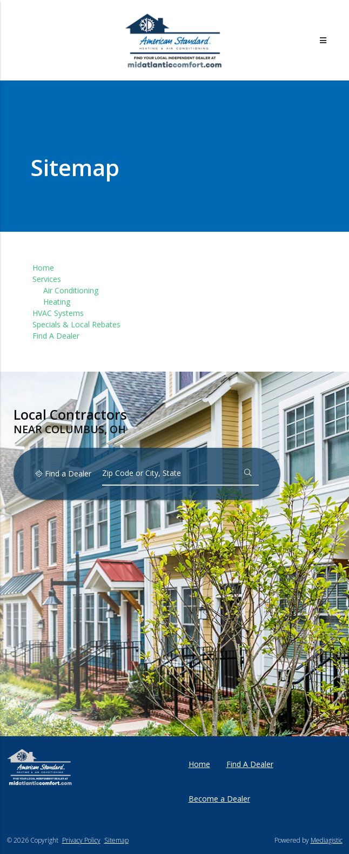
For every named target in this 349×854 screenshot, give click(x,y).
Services (46, 279)
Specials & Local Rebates (76, 324)
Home (43, 268)
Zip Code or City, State (141, 473)
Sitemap (116, 840)
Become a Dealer (219, 799)
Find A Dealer (55, 336)
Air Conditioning (70, 290)
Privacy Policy (81, 840)
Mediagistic (327, 840)
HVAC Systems (58, 313)
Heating (56, 302)
